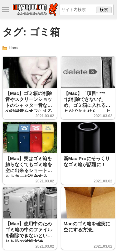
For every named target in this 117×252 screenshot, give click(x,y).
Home (14, 47)
